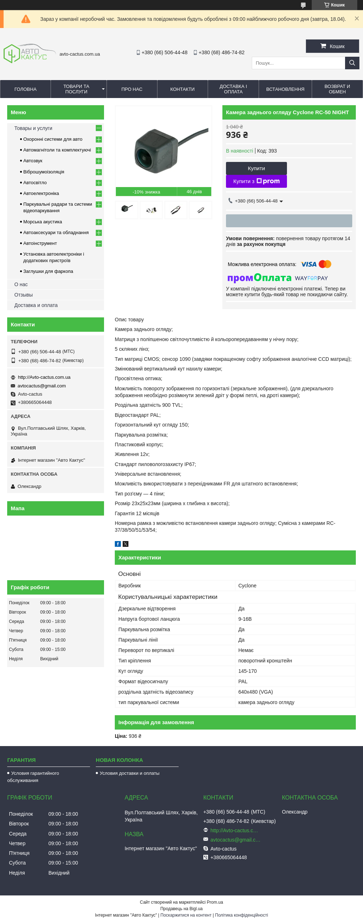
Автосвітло (35, 182)
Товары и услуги (33, 128)
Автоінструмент (40, 243)
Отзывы (23, 295)
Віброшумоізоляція (43, 171)
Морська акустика (42, 221)
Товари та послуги (76, 89)
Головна (25, 89)
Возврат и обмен (337, 89)
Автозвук (32, 160)
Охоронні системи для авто (52, 139)
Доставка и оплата (36, 305)
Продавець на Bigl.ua (181, 908)
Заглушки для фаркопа (48, 271)
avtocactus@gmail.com (42, 385)
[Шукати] (352, 63)
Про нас (131, 89)
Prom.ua (215, 902)
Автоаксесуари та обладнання (56, 232)
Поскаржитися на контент (185, 915)
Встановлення (285, 89)
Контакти (182, 89)
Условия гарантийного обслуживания (33, 776)
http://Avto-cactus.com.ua (44, 377)
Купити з (256, 181)
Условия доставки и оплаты (129, 773)
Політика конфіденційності (241, 915)
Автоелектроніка (41, 193)
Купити (256, 168)
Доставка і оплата (233, 89)
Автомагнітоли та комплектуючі (57, 150)
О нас (21, 284)
